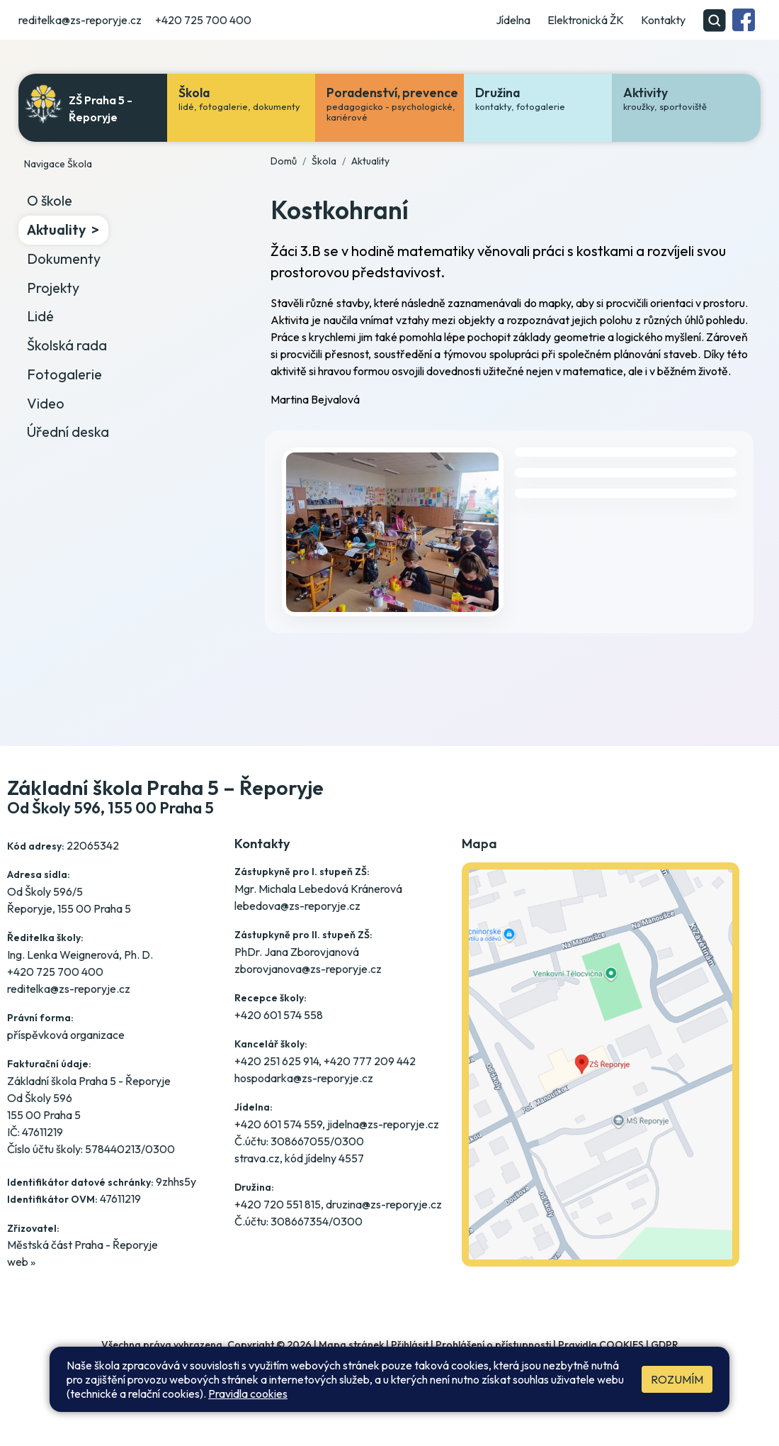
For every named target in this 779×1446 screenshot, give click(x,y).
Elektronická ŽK (585, 20)
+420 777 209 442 (370, 1061)
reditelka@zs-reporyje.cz (80, 20)
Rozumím (677, 1379)
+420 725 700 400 (203, 20)
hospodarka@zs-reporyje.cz (303, 1078)
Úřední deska (68, 431)
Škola (324, 161)
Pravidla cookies (248, 1393)
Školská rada (67, 345)
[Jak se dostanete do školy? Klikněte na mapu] (601, 1087)
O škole (49, 200)
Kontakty (663, 20)
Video (45, 403)
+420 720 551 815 (277, 1204)
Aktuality (56, 229)
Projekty (53, 287)
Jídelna (513, 20)
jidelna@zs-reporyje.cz (383, 1124)
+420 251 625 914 (276, 1061)
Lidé (40, 316)
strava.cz (257, 1158)
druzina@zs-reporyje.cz (384, 1204)
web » (21, 1262)
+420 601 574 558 (278, 1015)
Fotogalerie (64, 374)
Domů (284, 161)
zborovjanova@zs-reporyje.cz (308, 969)
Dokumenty (64, 258)
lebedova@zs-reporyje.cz (297, 906)
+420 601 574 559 (278, 1124)
